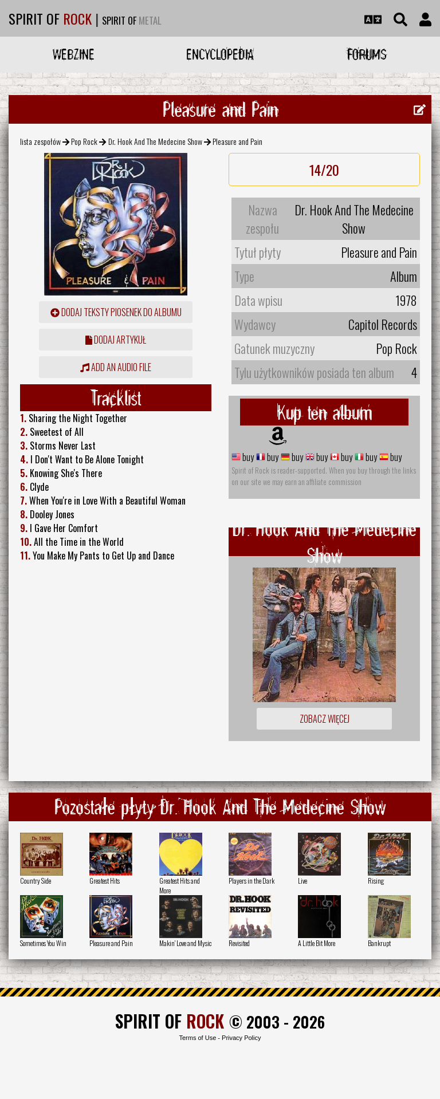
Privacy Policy (241, 1037)
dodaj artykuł (115, 339)
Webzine (74, 54)
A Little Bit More (316, 943)
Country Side (35, 880)
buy (247, 457)
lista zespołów (40, 141)
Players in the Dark (251, 880)
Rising (376, 880)
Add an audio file (115, 367)
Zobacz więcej (324, 719)
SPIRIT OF (50, 18)
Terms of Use (197, 1037)
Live (302, 880)
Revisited (239, 943)
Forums (367, 54)
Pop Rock (84, 141)
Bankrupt (379, 943)
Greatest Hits (104, 880)
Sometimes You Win (43, 943)
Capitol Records (382, 324)
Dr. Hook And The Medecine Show (155, 141)
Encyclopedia (220, 54)
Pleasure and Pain (111, 943)
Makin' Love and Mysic (185, 943)
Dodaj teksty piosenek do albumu (116, 312)
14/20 (324, 169)
